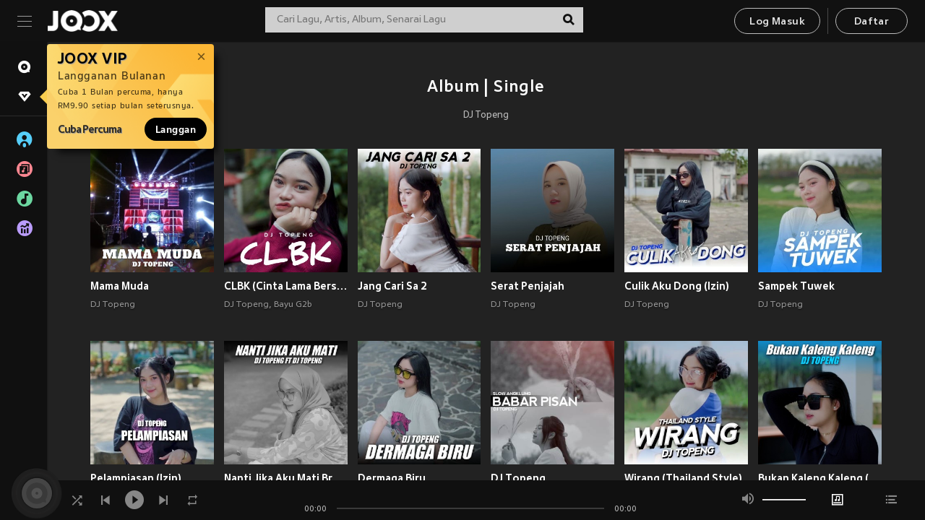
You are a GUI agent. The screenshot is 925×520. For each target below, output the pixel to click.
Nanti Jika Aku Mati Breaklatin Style (286, 478)
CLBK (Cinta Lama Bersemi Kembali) (286, 286)
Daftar (871, 22)
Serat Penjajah (527, 286)
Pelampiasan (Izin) (135, 478)
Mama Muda (119, 286)
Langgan (175, 129)
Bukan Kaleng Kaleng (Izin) (820, 478)
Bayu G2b (293, 305)
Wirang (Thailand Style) (683, 478)
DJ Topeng (486, 115)
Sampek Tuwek (796, 286)
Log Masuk (777, 22)
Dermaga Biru (392, 478)
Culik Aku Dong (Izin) (676, 286)
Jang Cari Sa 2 (392, 286)
